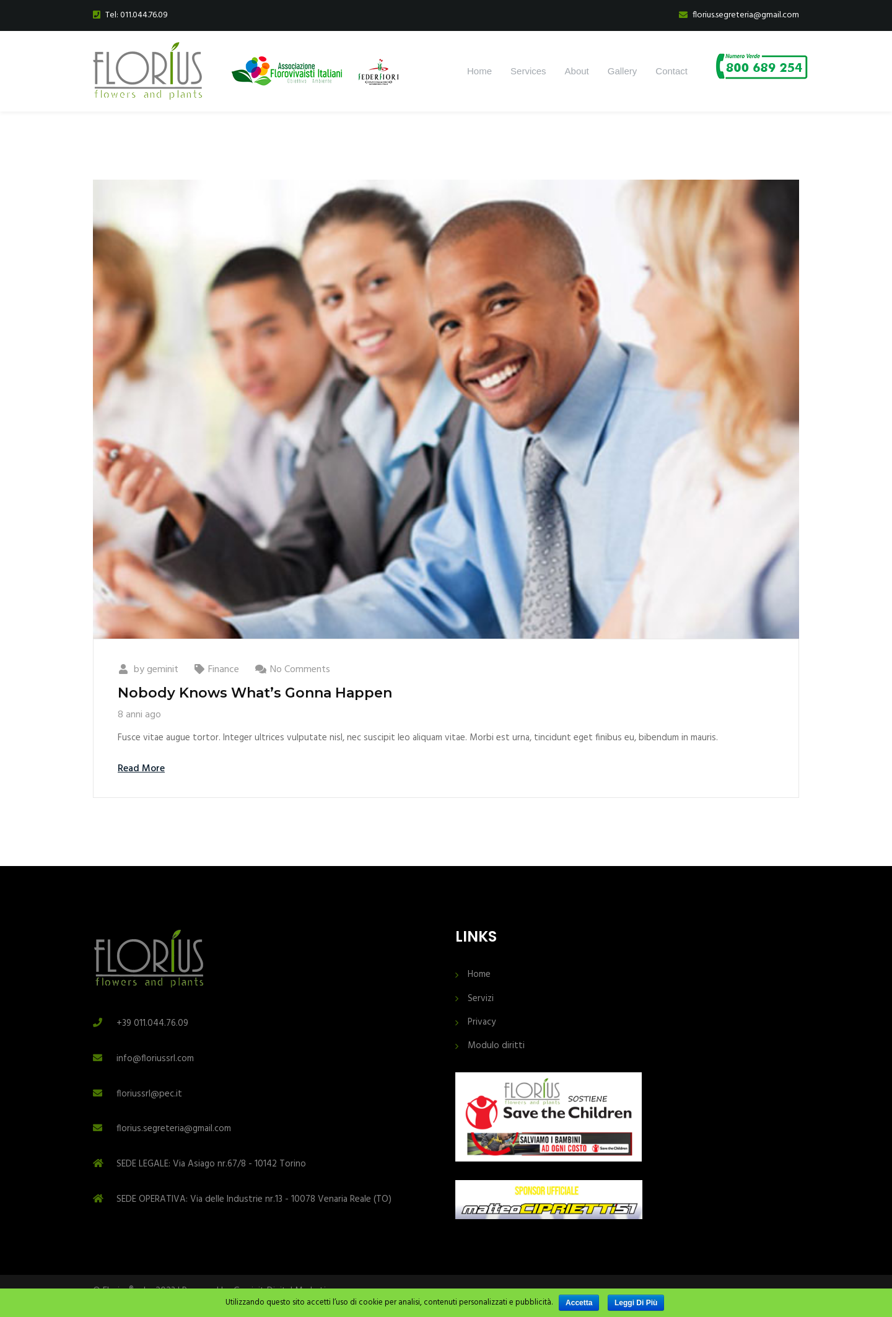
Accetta (579, 1302)
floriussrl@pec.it (149, 1094)
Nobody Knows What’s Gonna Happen (255, 693)
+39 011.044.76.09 (152, 1023)
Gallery (622, 71)
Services (528, 71)
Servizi (481, 999)
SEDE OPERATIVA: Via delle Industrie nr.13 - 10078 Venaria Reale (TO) (253, 1199)
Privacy (482, 1022)
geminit (162, 670)
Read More (141, 769)
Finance (223, 670)
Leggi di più (635, 1302)
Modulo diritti (496, 1046)
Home (479, 71)
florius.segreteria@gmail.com (173, 1128)
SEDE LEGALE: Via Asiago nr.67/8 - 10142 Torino (211, 1164)
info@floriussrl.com (155, 1058)
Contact (671, 71)
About (577, 71)
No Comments (300, 670)
